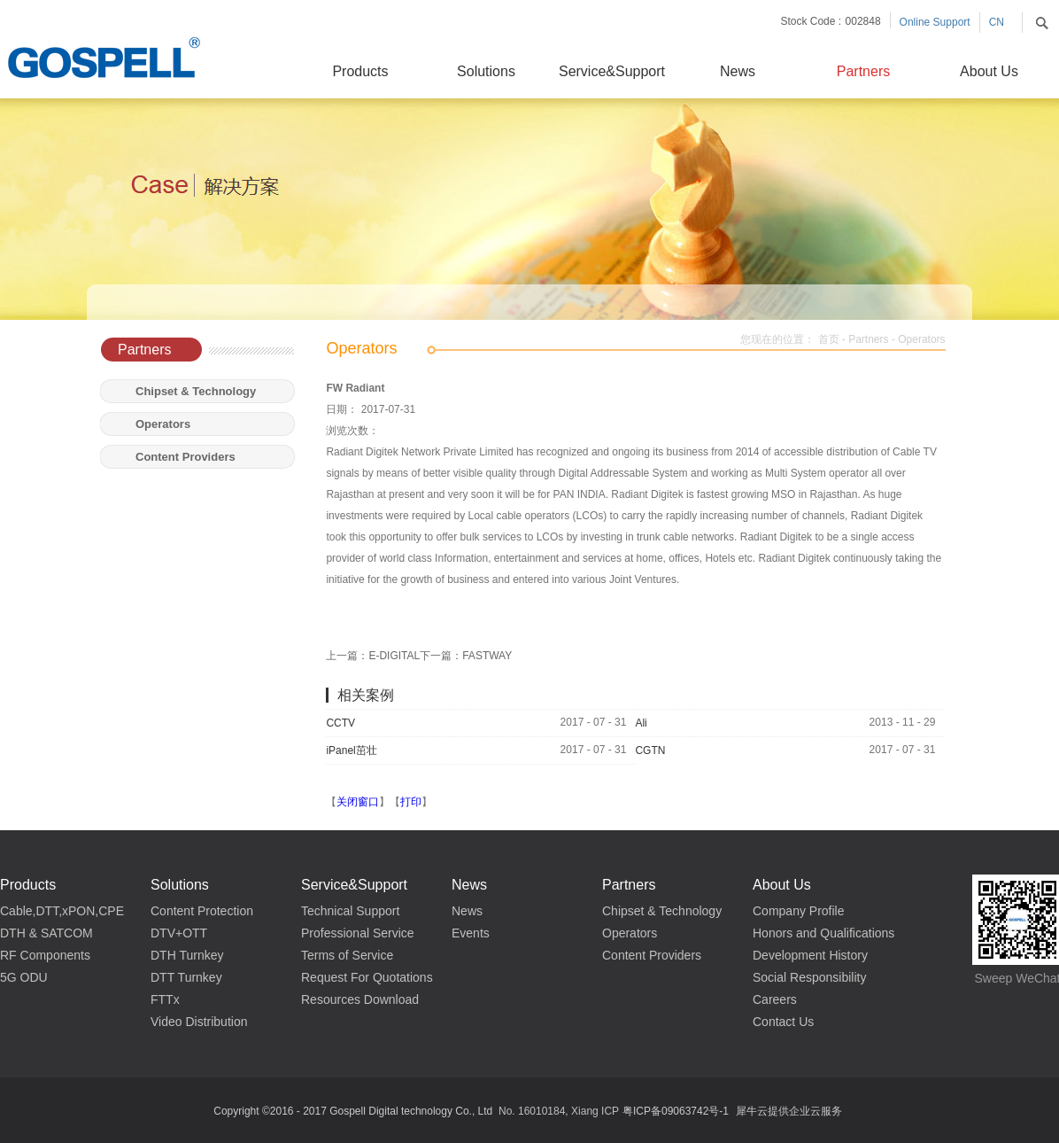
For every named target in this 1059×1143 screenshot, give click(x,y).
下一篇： (466, 655)
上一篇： (373, 655)
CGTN (650, 750)
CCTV (340, 723)
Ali (640, 723)
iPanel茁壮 (351, 750)
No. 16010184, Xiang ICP (559, 1111)
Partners (868, 339)
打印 (410, 802)
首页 (828, 339)
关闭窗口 (357, 802)
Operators (921, 339)
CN (996, 22)
